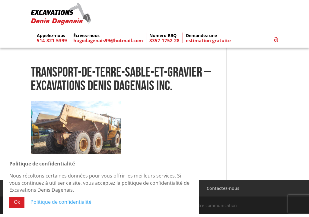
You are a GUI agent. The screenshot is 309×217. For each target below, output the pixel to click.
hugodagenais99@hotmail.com (108, 38)
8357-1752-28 (164, 38)
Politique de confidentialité (60, 202)
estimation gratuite (208, 38)
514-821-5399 (52, 38)
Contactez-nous (223, 186)
